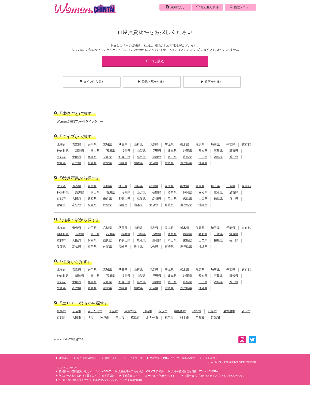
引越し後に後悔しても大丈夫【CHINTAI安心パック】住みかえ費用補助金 (99, 379)
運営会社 (62, 358)
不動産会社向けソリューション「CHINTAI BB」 (148, 375)
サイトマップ (133, 358)
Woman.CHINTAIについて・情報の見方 (171, 358)
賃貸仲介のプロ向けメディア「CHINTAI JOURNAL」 (213, 375)
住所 (212, 81)
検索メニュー (241, 7)
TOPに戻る (155, 61)
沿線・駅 (152, 81)
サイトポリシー (209, 358)
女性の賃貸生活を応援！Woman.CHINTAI (193, 371)
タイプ (91, 81)
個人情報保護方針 (85, 358)
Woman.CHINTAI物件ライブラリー (80, 121)
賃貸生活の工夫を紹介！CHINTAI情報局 (139, 371)
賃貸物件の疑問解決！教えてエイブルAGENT (83, 371)
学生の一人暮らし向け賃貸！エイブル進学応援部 (85, 375)
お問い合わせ (110, 358)
